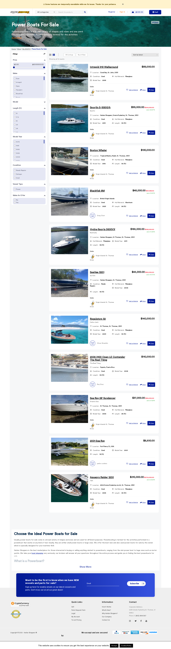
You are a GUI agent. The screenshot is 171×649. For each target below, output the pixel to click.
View (151, 98)
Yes (17, 210)
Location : (96, 80)
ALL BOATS (26, 57)
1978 (18, 150)
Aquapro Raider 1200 (102, 485)
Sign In (122, 12)
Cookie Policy (126, 645)
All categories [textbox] (43, 12)
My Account (75, 625)
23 (17, 132)
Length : (117, 131)
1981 (17, 153)
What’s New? (106, 618)
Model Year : (97, 88)
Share (155, 30)
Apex (18, 94)
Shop (19, 57)
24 (17, 136)
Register (111, 12)
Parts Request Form (78, 618)
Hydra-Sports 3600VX (102, 237)
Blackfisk (19, 101)
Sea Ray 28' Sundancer (102, 406)
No (17, 208)
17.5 (17, 125)
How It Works (106, 615)
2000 (18, 165)
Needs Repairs (21, 178)
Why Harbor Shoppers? (110, 621)
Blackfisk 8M (97, 199)
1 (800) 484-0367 (140, 624)
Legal (73, 621)
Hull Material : (120, 84)
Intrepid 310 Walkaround (104, 75)
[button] (131, 97)
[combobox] (45, 12)
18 (17, 129)
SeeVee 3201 (97, 280)
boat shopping (37, 561)
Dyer (17, 86)
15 (16, 121)
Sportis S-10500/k (100, 115)
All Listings (69, 63)
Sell (155, 12)
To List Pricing (76, 628)
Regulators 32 (98, 327)
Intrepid (18, 90)
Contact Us (106, 628)
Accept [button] (114, 645)
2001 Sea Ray (97, 449)
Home (14, 57)
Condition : (97, 84)
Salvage (19, 182)
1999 (18, 161)
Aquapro (19, 98)
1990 (18, 157)
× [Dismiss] (122, 4)
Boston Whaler (98, 158)
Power (18, 197)
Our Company (107, 625)
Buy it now (82, 63)
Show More (17, 46)
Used (18, 186)
